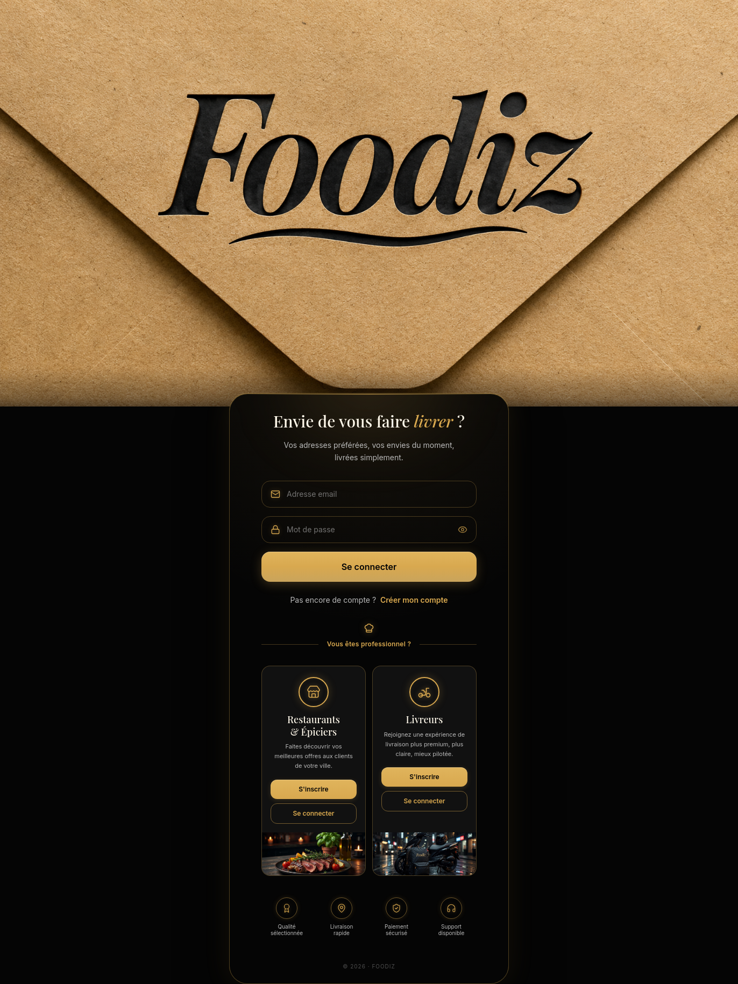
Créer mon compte (414, 599)
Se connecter (369, 566)
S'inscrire (313, 789)
